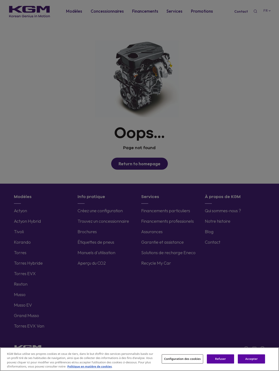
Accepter (251, 359)
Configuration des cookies (182, 359)
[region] (139, 359)
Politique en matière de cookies (89, 366)
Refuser (220, 359)
